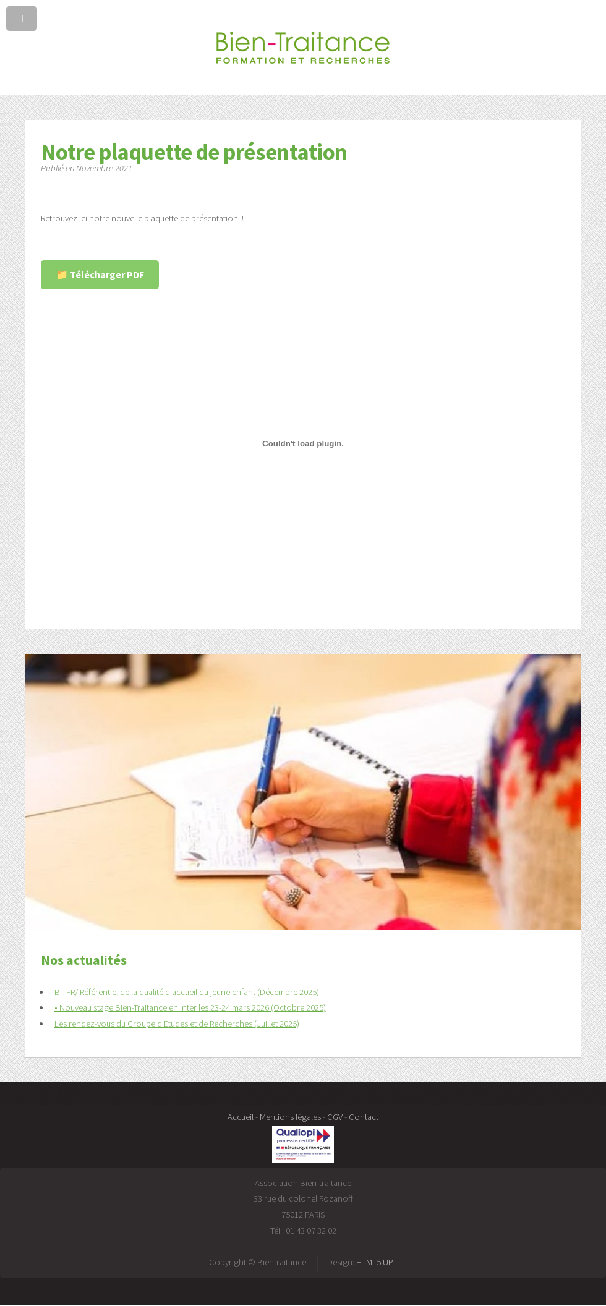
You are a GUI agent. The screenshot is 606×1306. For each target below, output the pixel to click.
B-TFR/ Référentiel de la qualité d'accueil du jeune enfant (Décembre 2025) (186, 992)
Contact (363, 1116)
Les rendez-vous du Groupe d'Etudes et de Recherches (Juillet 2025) (176, 1023)
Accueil (241, 1116)
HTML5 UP (374, 1262)
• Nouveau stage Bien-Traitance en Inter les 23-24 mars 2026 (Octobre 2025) (190, 1007)
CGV (335, 1116)
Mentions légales (290, 1116)
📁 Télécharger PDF (100, 274)
